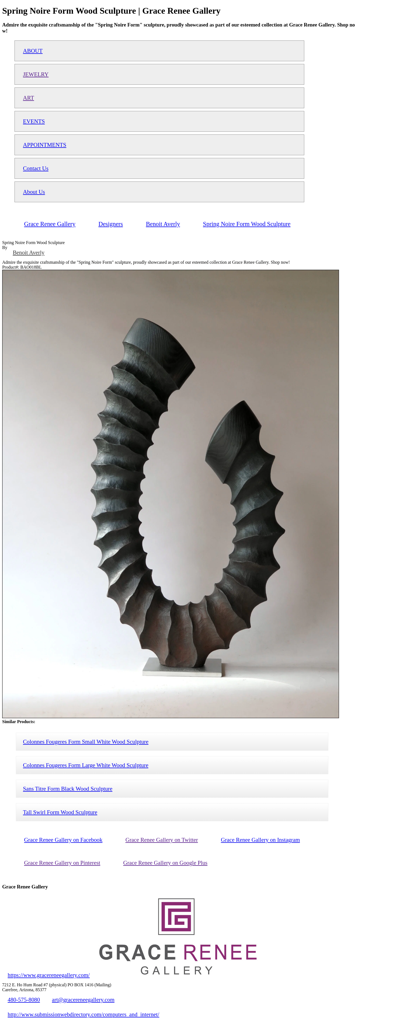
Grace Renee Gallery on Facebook (63, 840)
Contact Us (35, 168)
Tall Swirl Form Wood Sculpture (60, 812)
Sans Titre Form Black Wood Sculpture (67, 788)
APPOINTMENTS (44, 145)
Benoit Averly (29, 252)
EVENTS (34, 121)
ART (28, 98)
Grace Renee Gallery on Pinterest (62, 862)
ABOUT (33, 51)
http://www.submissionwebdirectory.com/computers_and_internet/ (83, 1014)
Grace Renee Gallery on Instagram (260, 840)
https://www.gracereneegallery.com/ (49, 975)
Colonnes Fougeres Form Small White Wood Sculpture (86, 741)
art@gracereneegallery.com (83, 999)
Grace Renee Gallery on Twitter (161, 840)
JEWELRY (36, 74)
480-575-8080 (24, 999)
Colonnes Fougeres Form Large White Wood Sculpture (85, 765)
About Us (34, 192)
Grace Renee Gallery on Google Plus (165, 862)
